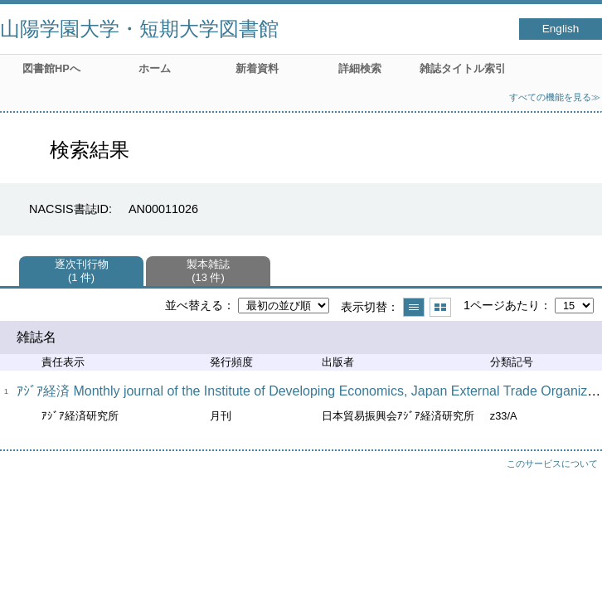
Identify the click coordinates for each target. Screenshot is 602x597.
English (561, 28)
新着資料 (257, 68)
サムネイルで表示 (440, 307)
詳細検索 (359, 68)
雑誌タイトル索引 (463, 68)
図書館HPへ (51, 68)
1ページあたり (502, 305)
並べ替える (194, 305)
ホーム (154, 68)
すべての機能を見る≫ (554, 97)
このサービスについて (552, 463)
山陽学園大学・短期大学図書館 (139, 28)
